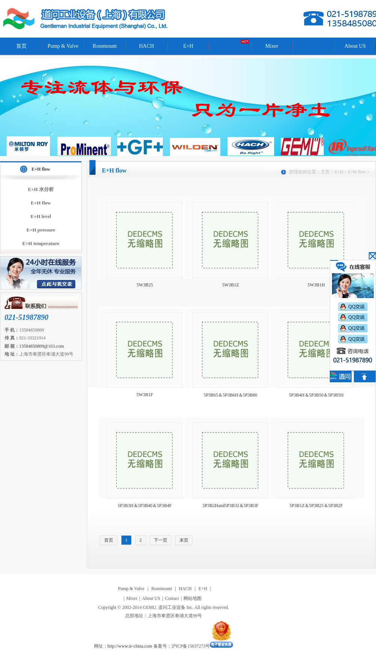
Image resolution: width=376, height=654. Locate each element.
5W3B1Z (230, 285)
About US (354, 46)
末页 (183, 540)
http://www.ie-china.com (130, 646)
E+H (188, 46)
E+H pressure (40, 230)
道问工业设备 (86, 19)
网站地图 (192, 598)
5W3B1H (316, 285)
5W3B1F (144, 394)
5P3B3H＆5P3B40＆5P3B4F (144, 505)
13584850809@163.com (41, 346)
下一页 (160, 540)
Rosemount (105, 46)
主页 (325, 171)
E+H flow (41, 169)
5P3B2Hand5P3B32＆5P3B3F (231, 505)
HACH (146, 46)
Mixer (271, 46)
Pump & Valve (62, 46)
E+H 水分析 (40, 189)
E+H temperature (40, 243)
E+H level (40, 216)
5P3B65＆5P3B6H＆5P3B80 (231, 395)
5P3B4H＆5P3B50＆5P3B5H (316, 395)
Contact (172, 598)
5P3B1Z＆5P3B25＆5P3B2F (316, 505)
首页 (21, 46)
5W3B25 (144, 285)
